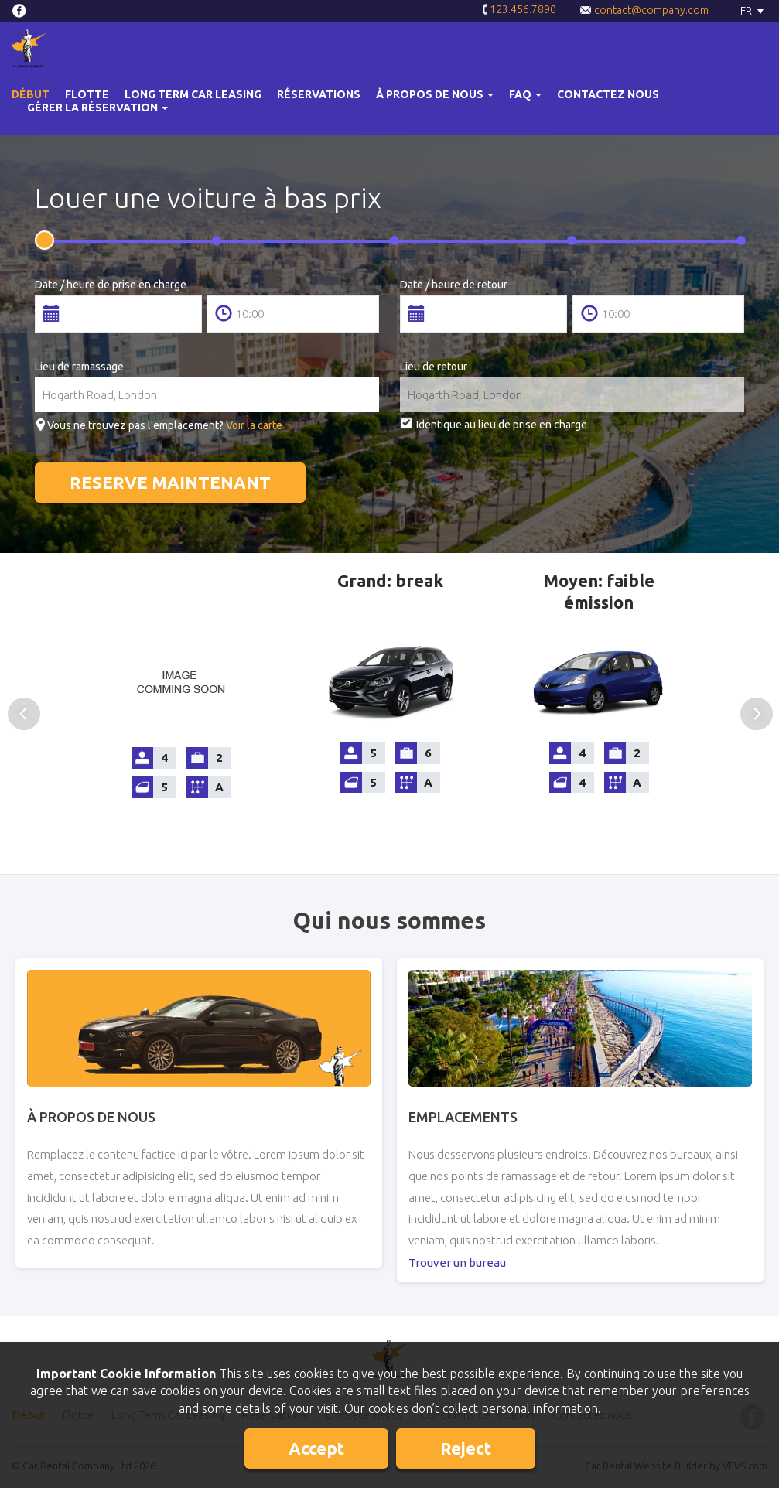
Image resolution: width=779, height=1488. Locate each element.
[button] (435, 94)
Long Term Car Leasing (193, 94)
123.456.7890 (519, 10)
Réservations (318, 94)
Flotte (87, 94)
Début (31, 94)
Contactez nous (608, 94)
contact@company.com (644, 10)
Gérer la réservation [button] (97, 107)
